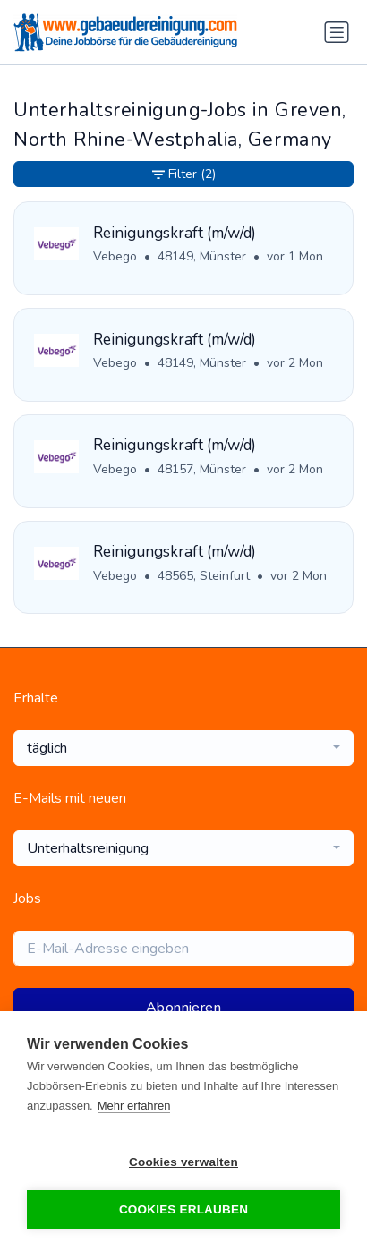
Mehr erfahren (134, 1105)
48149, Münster (202, 256)
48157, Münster (202, 469)
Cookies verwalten (183, 1162)
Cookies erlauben (183, 1209)
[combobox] (183, 748)
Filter (184, 174)
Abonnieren (183, 1007)
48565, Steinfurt (204, 575)
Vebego (115, 256)
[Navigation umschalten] (337, 32)
